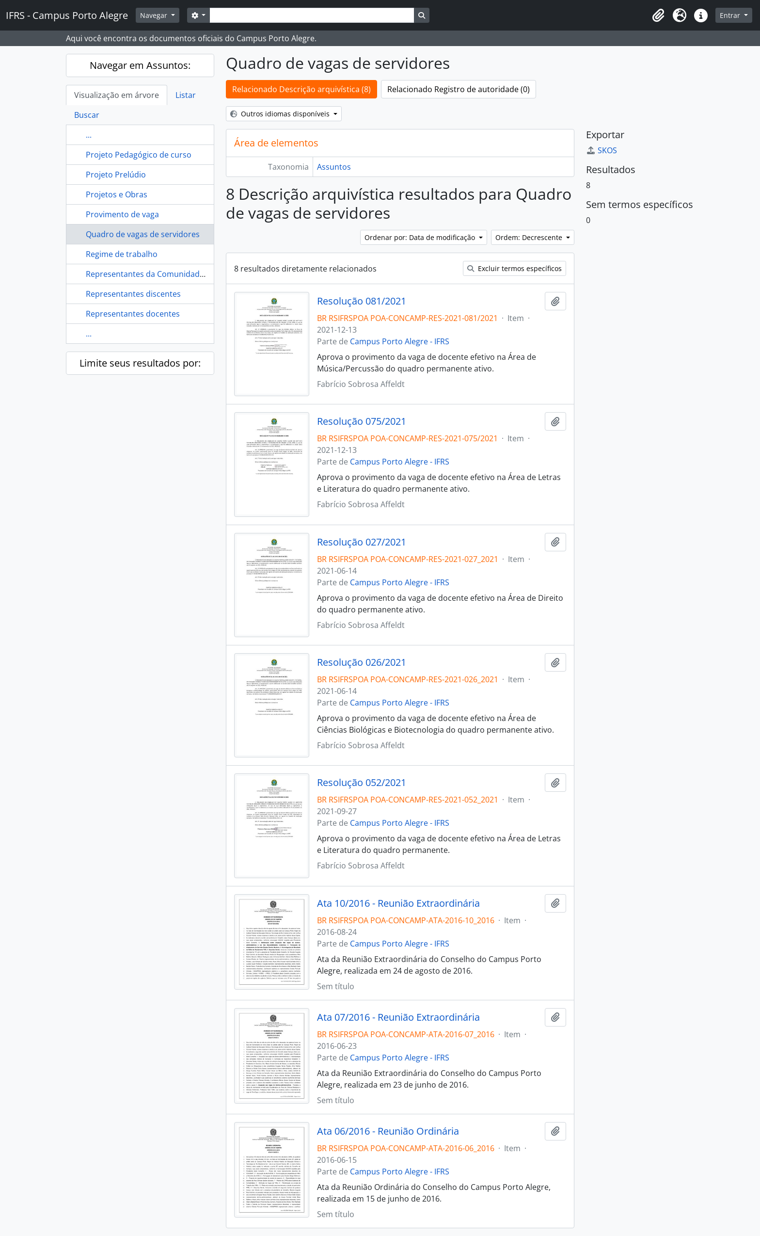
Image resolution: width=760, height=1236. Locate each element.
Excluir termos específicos (514, 268)
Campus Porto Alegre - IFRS (399, 341)
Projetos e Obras (116, 194)
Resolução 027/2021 (361, 542)
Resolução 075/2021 (361, 421)
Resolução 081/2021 (361, 301)
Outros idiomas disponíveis (281, 113)
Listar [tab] (185, 95)
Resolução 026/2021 (361, 662)
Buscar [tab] (86, 115)
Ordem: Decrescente (529, 237)
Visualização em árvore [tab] (116, 95)
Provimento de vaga (122, 214)
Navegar (154, 15)
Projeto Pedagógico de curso (138, 154)
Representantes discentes (133, 294)
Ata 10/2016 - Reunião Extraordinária (398, 903)
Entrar (731, 15)
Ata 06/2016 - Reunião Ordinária (388, 1131)
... (89, 134)
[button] (658, 15)
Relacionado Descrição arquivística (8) (301, 89)
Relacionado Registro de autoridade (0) (458, 89)
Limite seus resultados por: (140, 362)
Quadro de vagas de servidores (143, 234)
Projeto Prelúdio (116, 174)
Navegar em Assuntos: (140, 65)
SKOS (601, 150)
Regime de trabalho (122, 254)
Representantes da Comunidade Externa (160, 274)
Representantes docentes (133, 313)
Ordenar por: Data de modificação (420, 237)
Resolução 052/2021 (361, 782)
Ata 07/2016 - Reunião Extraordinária (398, 1017)
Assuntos (334, 166)
